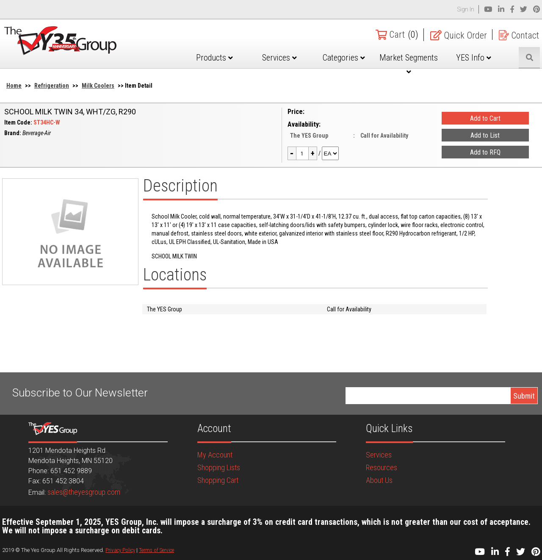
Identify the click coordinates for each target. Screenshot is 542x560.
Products (214, 58)
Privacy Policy (120, 550)
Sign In (465, 9)
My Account (214, 454)
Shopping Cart (217, 480)
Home (14, 85)
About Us (379, 480)
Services (279, 58)
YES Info (473, 58)
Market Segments (408, 64)
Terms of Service (156, 550)
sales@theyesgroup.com (83, 492)
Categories (344, 58)
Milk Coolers (98, 85)
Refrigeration (51, 85)
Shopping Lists (218, 467)
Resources (381, 467)
